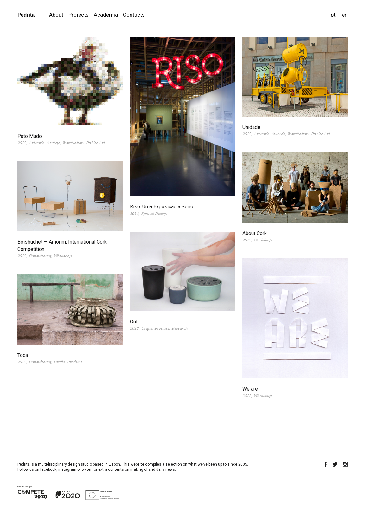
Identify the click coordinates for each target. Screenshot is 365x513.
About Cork (254, 233)
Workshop (263, 240)
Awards (278, 134)
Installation (73, 143)
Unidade (251, 127)
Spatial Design (154, 214)
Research (180, 328)
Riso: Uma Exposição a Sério (161, 207)
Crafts (146, 328)
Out (134, 322)
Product (162, 328)
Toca (22, 355)
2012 (21, 143)
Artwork (36, 143)
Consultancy (40, 256)
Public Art (95, 143)
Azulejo (53, 143)
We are (250, 389)
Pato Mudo (29, 136)
